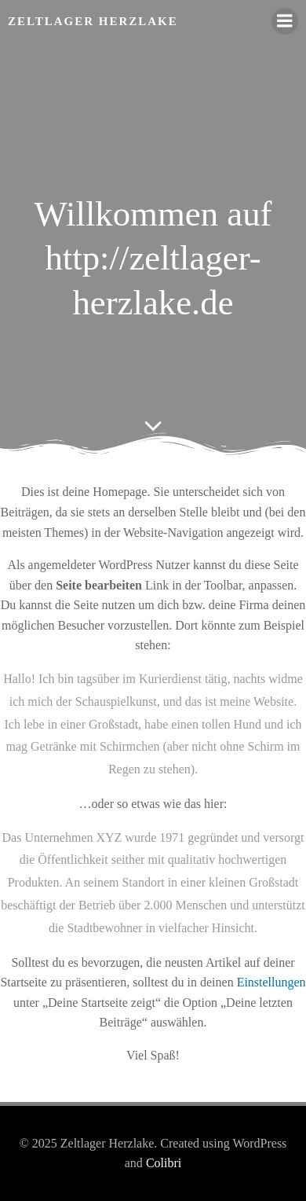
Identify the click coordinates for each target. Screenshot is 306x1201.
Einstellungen (271, 982)
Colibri (163, 1163)
